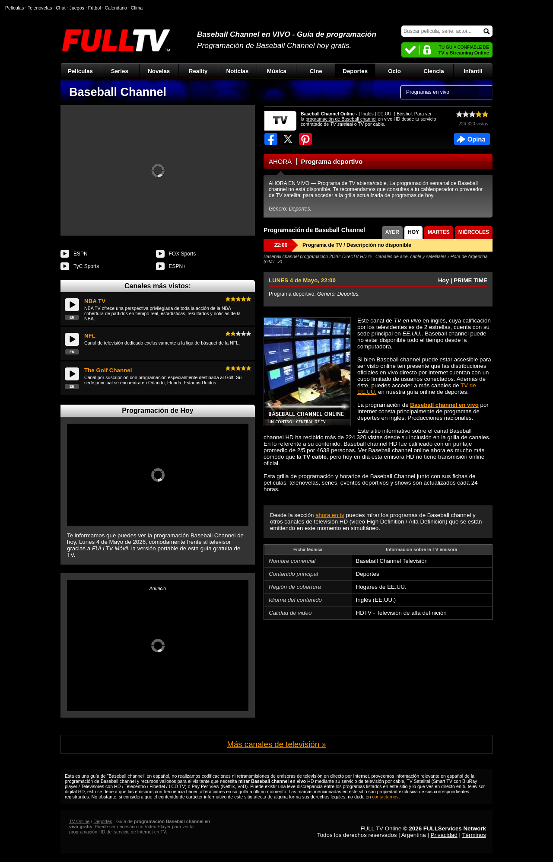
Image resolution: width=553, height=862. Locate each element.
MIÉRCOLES (473, 232)
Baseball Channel (117, 92)
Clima (137, 7)
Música (276, 71)
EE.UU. (385, 113)
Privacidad (444, 835)
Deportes (355, 71)
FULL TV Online (380, 828)
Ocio (394, 71)
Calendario (116, 7)
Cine (316, 71)
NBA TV (94, 301)
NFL (89, 335)
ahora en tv (329, 515)
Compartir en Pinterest (305, 139)
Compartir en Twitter (288, 139)
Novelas (159, 71)
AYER (392, 232)
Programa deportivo (332, 161)
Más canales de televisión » (276, 744)
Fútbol (94, 7)
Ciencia (433, 71)
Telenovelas (40, 7)
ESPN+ (177, 266)
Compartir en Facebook (270, 139)
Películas (80, 71)
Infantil (473, 71)
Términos (474, 835)
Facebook (472, 139)
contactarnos (385, 796)
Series (119, 71)
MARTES (439, 232)
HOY (413, 232)
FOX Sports (182, 254)
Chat (61, 7)
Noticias (237, 71)
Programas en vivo (427, 92)
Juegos (77, 7)
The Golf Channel (108, 370)
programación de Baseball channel (340, 118)
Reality (198, 71)
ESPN (80, 254)
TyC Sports (86, 266)
